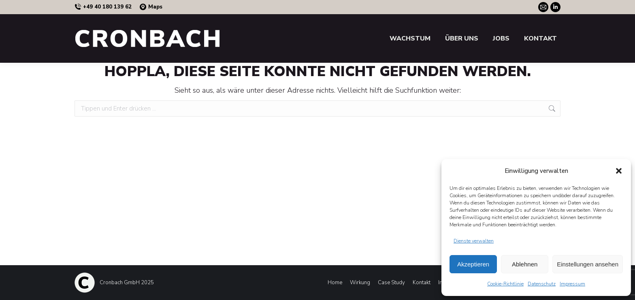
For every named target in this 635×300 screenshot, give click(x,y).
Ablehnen (524, 264)
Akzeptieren (473, 264)
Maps (151, 7)
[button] (619, 171)
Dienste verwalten (474, 241)
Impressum (572, 284)
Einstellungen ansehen (587, 264)
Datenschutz (542, 284)
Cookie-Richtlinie (505, 284)
